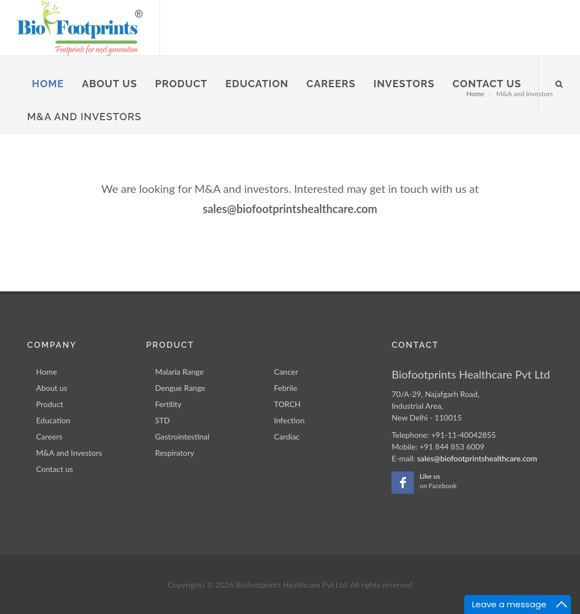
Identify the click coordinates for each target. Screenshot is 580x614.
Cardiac (287, 436)
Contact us (54, 469)
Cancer (286, 371)
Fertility (168, 404)
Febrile (286, 388)
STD (162, 420)
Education (53, 420)
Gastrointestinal (182, 436)
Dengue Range (180, 388)
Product (49, 404)
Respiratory (174, 452)
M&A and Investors (69, 452)
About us (52, 388)
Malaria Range (179, 371)
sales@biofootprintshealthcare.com (477, 458)
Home (46, 371)
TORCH (287, 404)
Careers (49, 436)
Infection (289, 420)
